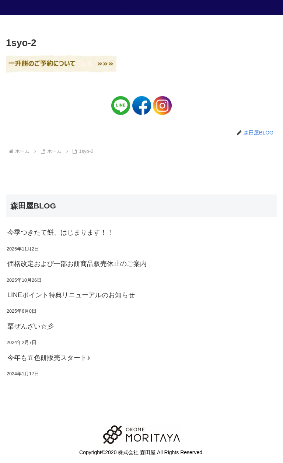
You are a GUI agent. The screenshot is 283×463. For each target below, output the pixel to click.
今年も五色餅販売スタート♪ (48, 357)
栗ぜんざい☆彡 (30, 326)
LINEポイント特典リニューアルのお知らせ (71, 295)
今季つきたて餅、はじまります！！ (60, 232)
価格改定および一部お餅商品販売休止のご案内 (77, 263)
